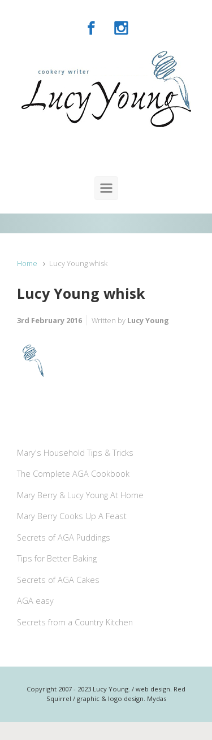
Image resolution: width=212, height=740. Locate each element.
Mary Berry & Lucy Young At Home (80, 495)
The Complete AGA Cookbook (73, 473)
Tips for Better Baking (57, 558)
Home (27, 263)
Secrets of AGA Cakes (58, 579)
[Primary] (106, 188)
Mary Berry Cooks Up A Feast (72, 516)
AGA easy (35, 600)
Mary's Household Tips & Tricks (75, 452)
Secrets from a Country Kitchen (75, 622)
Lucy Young (148, 320)
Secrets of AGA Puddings (63, 537)
